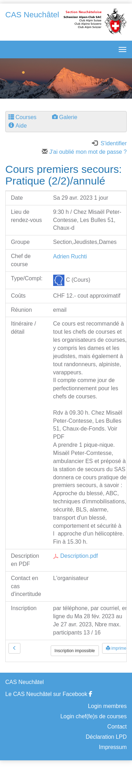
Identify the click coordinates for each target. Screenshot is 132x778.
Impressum (113, 747)
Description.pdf (75, 556)
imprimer (117, 648)
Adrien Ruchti (70, 256)
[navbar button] (121, 49)
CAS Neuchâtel (32, 14)
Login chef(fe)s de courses (93, 716)
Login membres (107, 706)
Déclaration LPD (106, 737)
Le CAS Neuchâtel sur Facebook (48, 694)
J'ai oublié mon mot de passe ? (84, 152)
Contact (117, 727)
